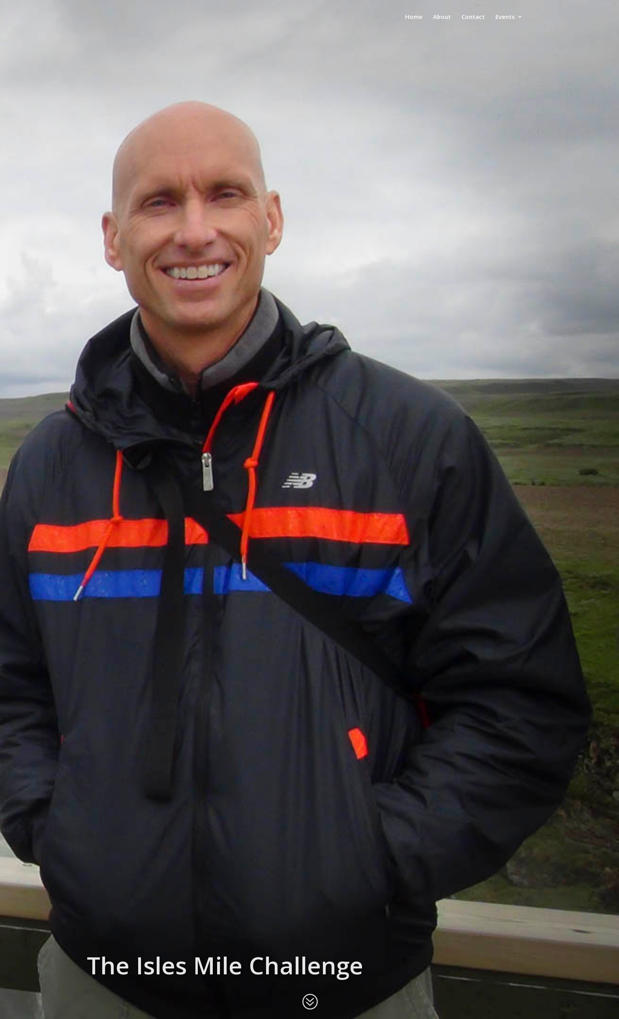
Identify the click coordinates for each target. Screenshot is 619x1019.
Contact (473, 17)
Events (505, 17)
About (442, 17)
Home (413, 17)
